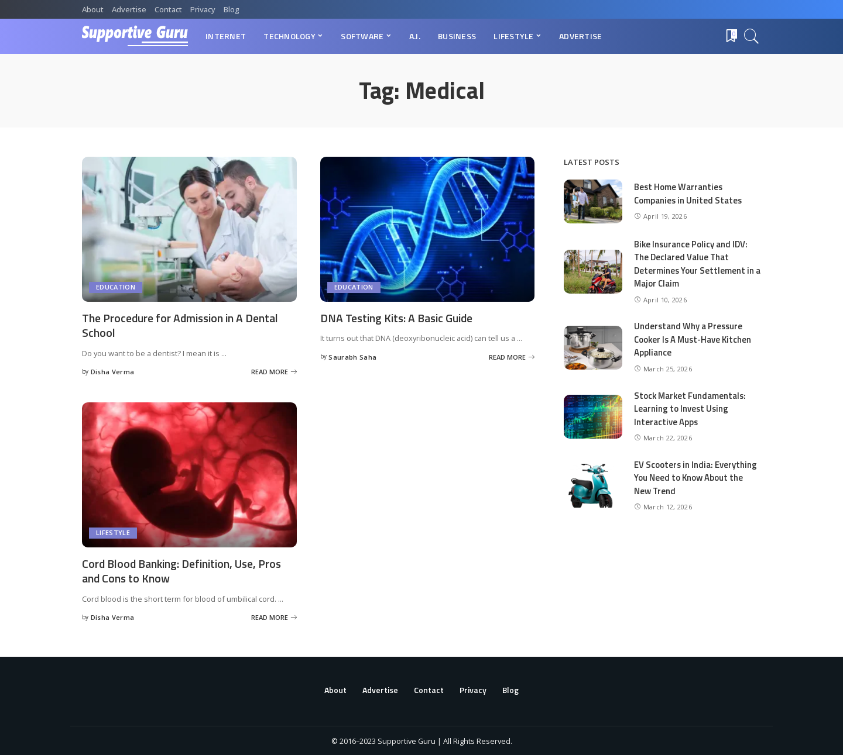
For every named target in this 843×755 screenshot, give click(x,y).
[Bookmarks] (730, 36)
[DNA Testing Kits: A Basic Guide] (427, 229)
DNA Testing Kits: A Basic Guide (399, 318)
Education (115, 287)
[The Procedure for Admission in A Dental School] (189, 229)
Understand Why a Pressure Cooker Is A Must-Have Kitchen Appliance (694, 339)
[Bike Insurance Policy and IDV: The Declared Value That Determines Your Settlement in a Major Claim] (593, 272)
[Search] (751, 36)
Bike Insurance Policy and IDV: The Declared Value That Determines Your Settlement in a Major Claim (694, 264)
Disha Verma (113, 371)
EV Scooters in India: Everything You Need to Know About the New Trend (696, 478)
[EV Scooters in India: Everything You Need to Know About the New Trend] (593, 486)
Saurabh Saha (352, 356)
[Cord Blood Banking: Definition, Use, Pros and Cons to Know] (189, 473)
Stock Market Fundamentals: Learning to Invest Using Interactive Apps (691, 409)
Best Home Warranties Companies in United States (688, 193)
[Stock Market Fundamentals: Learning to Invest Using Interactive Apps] (593, 417)
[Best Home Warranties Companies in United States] (593, 201)
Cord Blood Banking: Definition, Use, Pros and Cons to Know (185, 569)
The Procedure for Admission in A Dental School (183, 325)
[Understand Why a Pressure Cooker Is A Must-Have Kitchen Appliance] (593, 348)
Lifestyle (113, 532)
